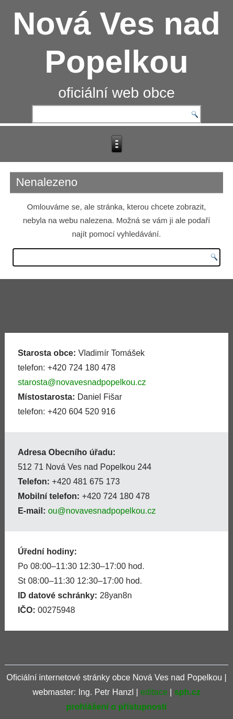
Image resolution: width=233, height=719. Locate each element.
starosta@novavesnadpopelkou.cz (82, 382)
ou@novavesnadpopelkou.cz (102, 510)
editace (154, 692)
